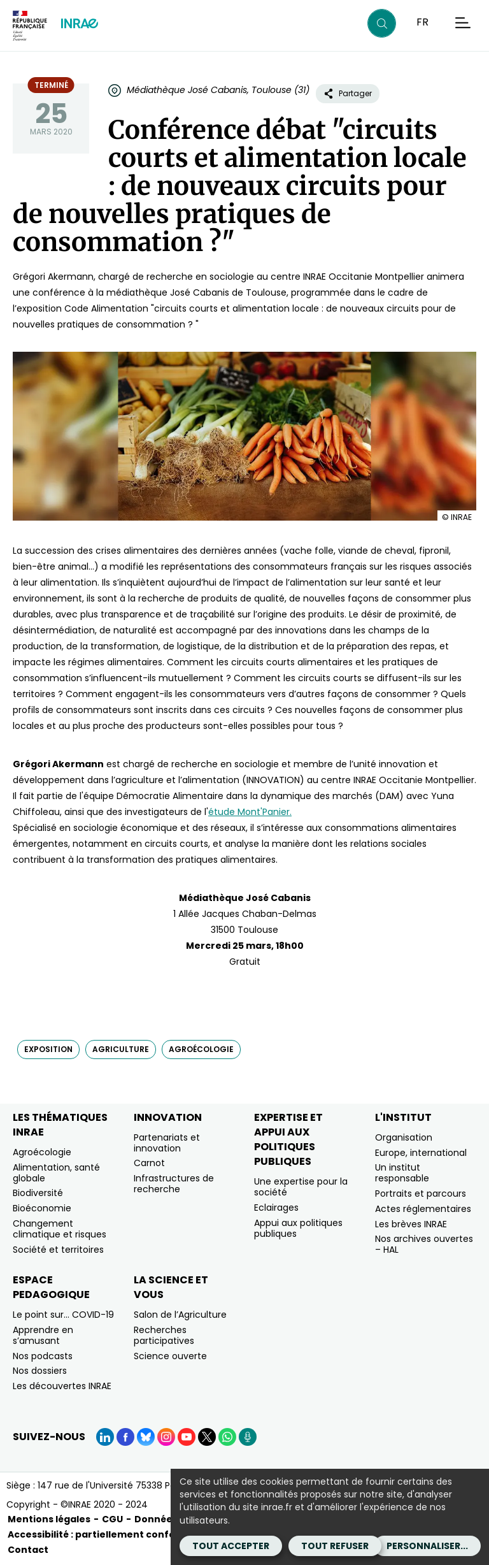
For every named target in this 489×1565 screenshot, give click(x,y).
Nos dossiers (40, 1370)
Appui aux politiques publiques (298, 1228)
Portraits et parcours (420, 1193)
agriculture (120, 1049)
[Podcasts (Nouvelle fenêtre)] (248, 1437)
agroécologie (201, 1049)
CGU (112, 1519)
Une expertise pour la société (301, 1187)
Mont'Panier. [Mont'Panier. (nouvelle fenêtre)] (263, 811)
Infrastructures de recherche (174, 1183)
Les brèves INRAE (411, 1224)
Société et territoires (58, 1249)
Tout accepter (230, 1546)
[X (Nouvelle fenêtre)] (207, 1437)
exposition (48, 1049)
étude (221, 811)
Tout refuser (335, 1546)
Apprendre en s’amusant (43, 1335)
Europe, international (421, 1152)
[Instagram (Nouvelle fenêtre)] (166, 1437)
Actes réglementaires (423, 1208)
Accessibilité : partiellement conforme (101, 1534)
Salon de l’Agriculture (180, 1314)
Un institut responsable (402, 1173)
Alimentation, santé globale (56, 1173)
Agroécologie (42, 1152)
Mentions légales (49, 1519)
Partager (347, 93)
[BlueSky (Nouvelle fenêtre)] (146, 1437)
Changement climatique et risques (59, 1229)
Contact (28, 1549)
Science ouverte (170, 1356)
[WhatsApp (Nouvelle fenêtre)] (227, 1437)
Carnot (149, 1163)
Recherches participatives (164, 1335)
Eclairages (276, 1207)
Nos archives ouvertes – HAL (424, 1244)
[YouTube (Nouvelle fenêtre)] (186, 1437)
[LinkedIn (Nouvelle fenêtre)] (105, 1437)
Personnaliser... (427, 1546)
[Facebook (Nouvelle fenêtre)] (125, 1437)
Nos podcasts (43, 1356)
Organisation (403, 1137)
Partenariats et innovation (167, 1143)
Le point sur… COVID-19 (63, 1314)
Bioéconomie (42, 1208)
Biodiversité (38, 1192)
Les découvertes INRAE (62, 1386)
